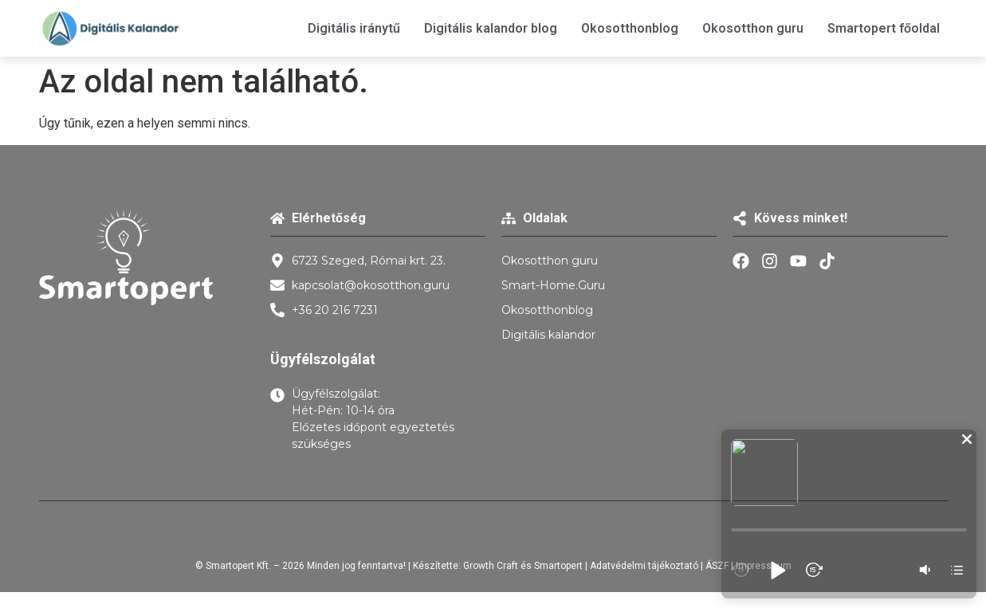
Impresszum (764, 565)
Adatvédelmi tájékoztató (644, 565)
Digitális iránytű (354, 28)
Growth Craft (490, 565)
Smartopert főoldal (883, 28)
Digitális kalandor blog (490, 28)
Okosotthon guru (752, 28)
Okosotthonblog (629, 28)
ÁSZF (717, 565)
